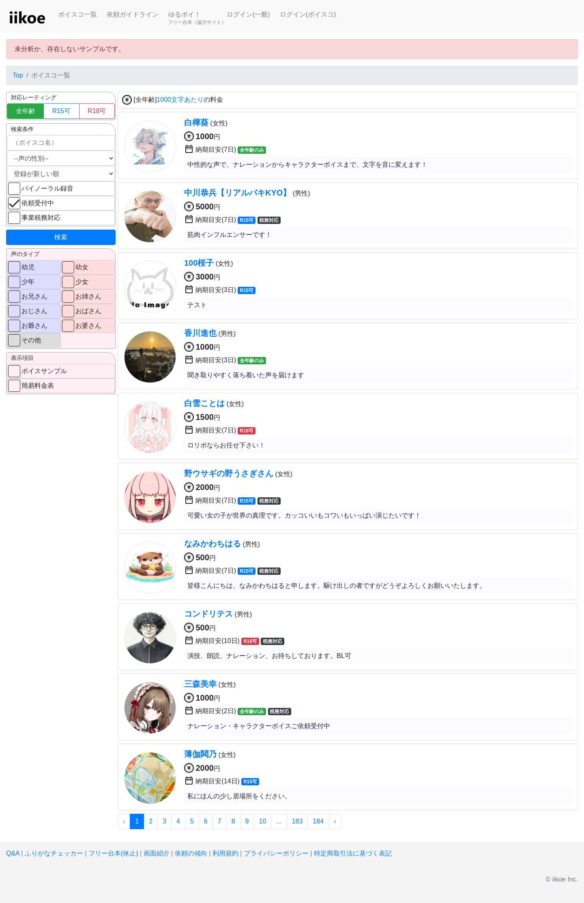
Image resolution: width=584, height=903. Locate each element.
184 (318, 821)
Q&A (12, 853)
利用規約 (225, 853)
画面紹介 (157, 853)
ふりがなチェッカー (54, 853)
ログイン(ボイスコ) (308, 14)
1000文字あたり (180, 100)
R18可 (97, 111)
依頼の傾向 (191, 853)
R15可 (61, 111)
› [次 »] (335, 821)
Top (18, 75)
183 (297, 821)
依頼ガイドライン (133, 14)
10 (262, 821)
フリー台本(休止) (113, 853)
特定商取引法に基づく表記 (353, 853)
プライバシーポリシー (276, 853)
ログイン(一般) (248, 14)
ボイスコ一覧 (77, 14)
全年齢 (25, 111)
